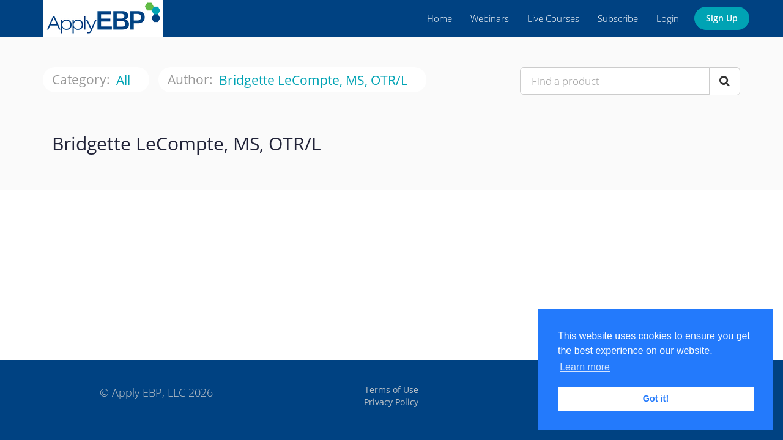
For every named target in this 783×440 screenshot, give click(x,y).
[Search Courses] (724, 81)
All (124, 80)
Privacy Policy (391, 402)
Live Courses (553, 18)
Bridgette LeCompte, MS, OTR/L (314, 80)
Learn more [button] (585, 367)
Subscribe (618, 18)
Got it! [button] (656, 398)
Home (439, 18)
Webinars (489, 18)
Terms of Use (391, 389)
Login (667, 18)
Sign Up (722, 18)
